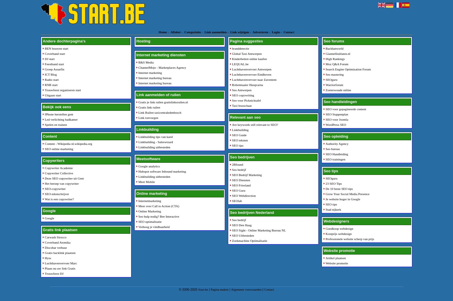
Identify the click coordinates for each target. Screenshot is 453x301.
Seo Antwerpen (242, 90)
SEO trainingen (335, 159)
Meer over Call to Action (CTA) (158, 206)
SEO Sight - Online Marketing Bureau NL (259, 230)
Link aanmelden (216, 32)
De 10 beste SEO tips (339, 188)
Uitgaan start (53, 95)
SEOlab (237, 201)
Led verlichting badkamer (61, 119)
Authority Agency (337, 143)
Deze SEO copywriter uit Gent (64, 178)
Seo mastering (335, 74)
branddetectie (240, 48)
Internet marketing (150, 72)
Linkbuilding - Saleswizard (155, 142)
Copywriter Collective (59, 173)
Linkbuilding (240, 130)
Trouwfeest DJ (54, 273)
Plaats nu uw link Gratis (60, 268)
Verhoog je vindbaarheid (154, 227)
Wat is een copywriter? (59, 199)
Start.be (203, 289)
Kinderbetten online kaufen (249, 59)
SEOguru (331, 79)
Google (49, 218)
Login (276, 32)
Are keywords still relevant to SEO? (255, 124)
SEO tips (237, 145)
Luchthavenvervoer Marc (61, 263)
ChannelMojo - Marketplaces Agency (162, 67)
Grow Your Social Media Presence (348, 194)
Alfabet (175, 32)
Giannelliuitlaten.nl (338, 53)
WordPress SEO (336, 124)
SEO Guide (239, 135)
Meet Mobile (146, 182)
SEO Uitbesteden (243, 235)
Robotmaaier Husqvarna (247, 85)
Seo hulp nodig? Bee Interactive (158, 216)
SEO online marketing (59, 149)
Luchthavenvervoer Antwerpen (252, 69)
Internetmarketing (149, 201)
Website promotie (337, 263)
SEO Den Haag (242, 225)
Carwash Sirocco (55, 237)
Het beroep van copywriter (62, 183)
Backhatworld (335, 48)
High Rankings (335, 59)
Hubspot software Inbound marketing (162, 171)
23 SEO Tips (334, 183)
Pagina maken (220, 289)
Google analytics (149, 166)
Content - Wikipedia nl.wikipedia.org (68, 143)
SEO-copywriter (55, 188)
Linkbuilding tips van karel (155, 137)
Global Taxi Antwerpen (247, 53)
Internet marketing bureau (154, 78)
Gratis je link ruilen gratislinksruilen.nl (163, 102)
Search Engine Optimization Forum (348, 69)
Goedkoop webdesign (339, 228)
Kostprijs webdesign (339, 233)
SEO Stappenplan (337, 114)
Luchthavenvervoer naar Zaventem (254, 79)
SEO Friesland (241, 185)
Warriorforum (334, 85)
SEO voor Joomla (337, 119)
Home (163, 32)
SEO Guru (238, 190)
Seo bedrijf (239, 169)
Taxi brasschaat (242, 105)
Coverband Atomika (57, 242)
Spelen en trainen (56, 124)
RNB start (51, 85)
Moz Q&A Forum (337, 64)
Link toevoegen (148, 117)
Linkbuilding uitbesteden (154, 147)
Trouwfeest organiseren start (63, 90)
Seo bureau (333, 149)
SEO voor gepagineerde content (346, 109)
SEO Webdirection (244, 195)
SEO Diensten (241, 180)
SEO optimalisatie (149, 221)
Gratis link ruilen (149, 107)
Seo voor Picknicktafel (246, 100)
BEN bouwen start (56, 48)
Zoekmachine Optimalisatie (249, 240)
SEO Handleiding (337, 154)
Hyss (48, 258)
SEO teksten (240, 140)
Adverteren (260, 32)
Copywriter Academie (59, 168)
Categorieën (192, 32)
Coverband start (55, 53)
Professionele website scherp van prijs (350, 239)
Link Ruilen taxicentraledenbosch (159, 112)
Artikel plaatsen (336, 258)
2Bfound (237, 164)
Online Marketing (149, 211)
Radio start (52, 79)
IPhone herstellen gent (59, 114)
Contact (288, 32)
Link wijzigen (239, 32)
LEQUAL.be (240, 64)
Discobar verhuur (56, 247)
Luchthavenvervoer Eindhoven (251, 74)
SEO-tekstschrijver (57, 194)
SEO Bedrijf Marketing (247, 175)
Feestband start (54, 64)
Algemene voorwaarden (246, 289)
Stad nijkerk (333, 209)
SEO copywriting (243, 95)
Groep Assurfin (54, 69)
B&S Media (146, 62)
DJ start (50, 59)
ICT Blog (51, 74)
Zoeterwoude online (338, 90)
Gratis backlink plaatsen (60, 253)
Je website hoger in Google (343, 199)
